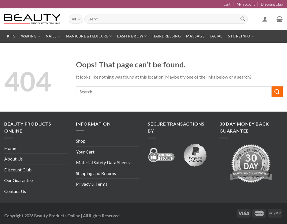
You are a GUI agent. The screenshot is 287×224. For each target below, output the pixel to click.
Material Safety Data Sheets (103, 162)
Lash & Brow (132, 36)
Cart (226, 4)
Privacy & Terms (91, 184)
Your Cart (85, 151)
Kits (11, 36)
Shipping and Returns (96, 173)
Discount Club (272, 4)
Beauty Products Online (57, 215)
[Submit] (277, 91)
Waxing (30, 36)
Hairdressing (166, 36)
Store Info (241, 36)
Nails (53, 36)
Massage (195, 36)
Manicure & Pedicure (89, 36)
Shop (80, 140)
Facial (216, 36)
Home (10, 148)
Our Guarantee (18, 180)
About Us (13, 158)
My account (246, 4)
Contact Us (15, 191)
